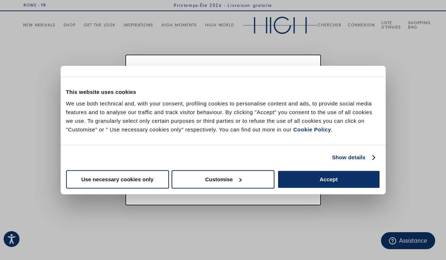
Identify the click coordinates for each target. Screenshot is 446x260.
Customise (223, 179)
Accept (329, 179)
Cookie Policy (312, 129)
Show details (348, 157)
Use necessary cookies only (117, 179)
